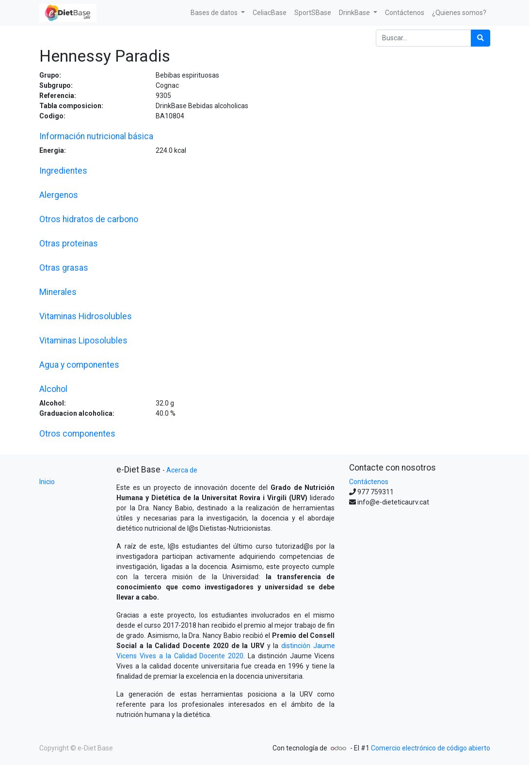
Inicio (47, 482)
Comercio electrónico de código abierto (430, 748)
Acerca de (181, 470)
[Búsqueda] (480, 38)
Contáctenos (368, 482)
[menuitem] (269, 13)
